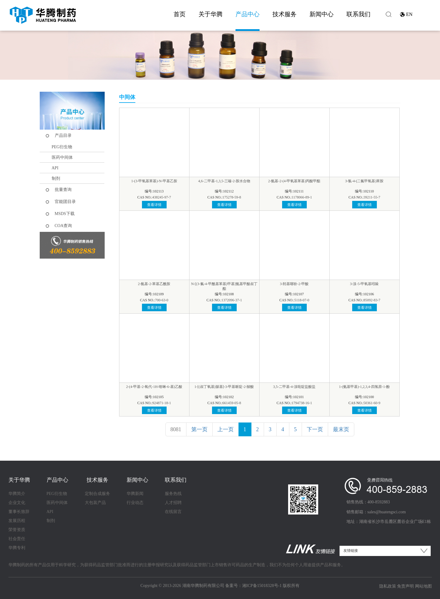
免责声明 (405, 586)
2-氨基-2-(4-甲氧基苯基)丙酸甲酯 (294, 181)
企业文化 (16, 502)
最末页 (341, 429)
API (55, 168)
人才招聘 (173, 502)
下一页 (315, 429)
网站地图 (423, 586)
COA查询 (63, 225)
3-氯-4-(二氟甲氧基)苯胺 (364, 181)
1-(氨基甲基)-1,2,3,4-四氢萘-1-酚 (364, 387)
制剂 (56, 178)
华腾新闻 (135, 493)
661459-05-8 (232, 403)
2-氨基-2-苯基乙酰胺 (154, 284)
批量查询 (63, 189)
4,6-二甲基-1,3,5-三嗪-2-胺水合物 (224, 181)
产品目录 (63, 135)
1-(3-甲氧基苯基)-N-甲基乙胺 (154, 181)
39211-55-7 (372, 197)
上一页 (225, 429)
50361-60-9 (372, 403)
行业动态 (135, 502)
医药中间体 (62, 157)
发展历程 (16, 520)
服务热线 (173, 493)
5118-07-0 (301, 300)
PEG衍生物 (62, 147)
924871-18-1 (161, 403)
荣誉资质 (16, 529)
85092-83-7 (372, 300)
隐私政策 (387, 586)
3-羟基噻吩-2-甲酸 (294, 284)
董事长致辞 (18, 511)
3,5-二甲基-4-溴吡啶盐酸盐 (294, 387)
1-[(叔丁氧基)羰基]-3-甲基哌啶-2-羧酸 (224, 387)
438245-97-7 (161, 197)
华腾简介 (16, 493)
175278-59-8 (232, 197)
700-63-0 (161, 300)
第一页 (199, 429)
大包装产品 (95, 502)
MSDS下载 (65, 213)
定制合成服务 (97, 493)
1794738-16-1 (302, 403)
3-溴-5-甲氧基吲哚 (364, 284)
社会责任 (16, 538)
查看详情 (154, 205)
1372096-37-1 (232, 300)
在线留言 (173, 511)
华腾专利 (16, 547)
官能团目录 (65, 201)
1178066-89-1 (302, 197)
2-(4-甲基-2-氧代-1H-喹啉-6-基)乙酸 (154, 387)
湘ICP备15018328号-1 (262, 585)
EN (409, 14)
